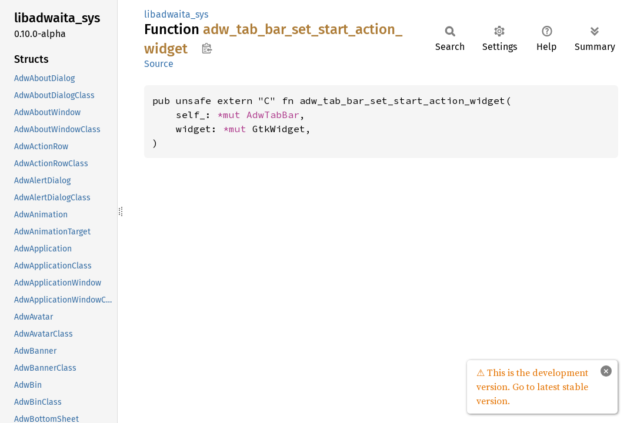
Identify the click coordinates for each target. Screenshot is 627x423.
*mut (231, 114)
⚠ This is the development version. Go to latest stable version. (532, 386)
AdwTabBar (272, 114)
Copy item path (206, 48)
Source (159, 63)
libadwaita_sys (176, 14)
